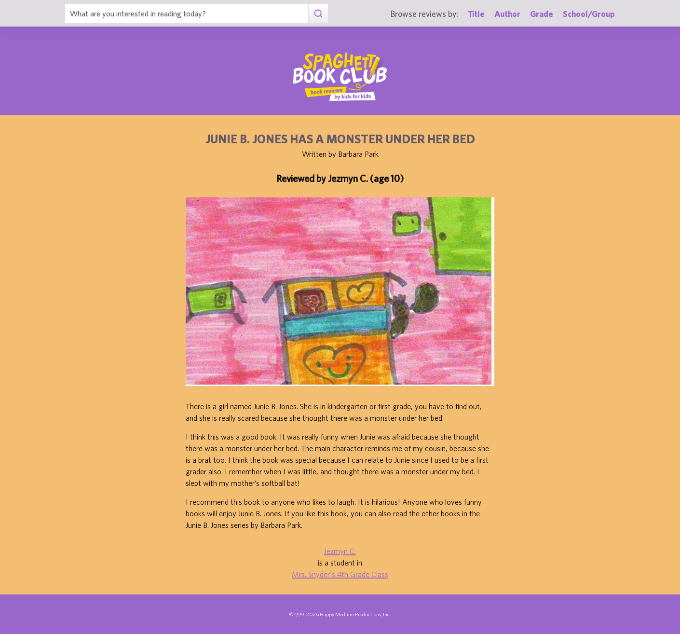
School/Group (589, 14)
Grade (541, 14)
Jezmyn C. (340, 551)
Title (476, 14)
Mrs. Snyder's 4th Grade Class (340, 574)
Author (507, 14)
